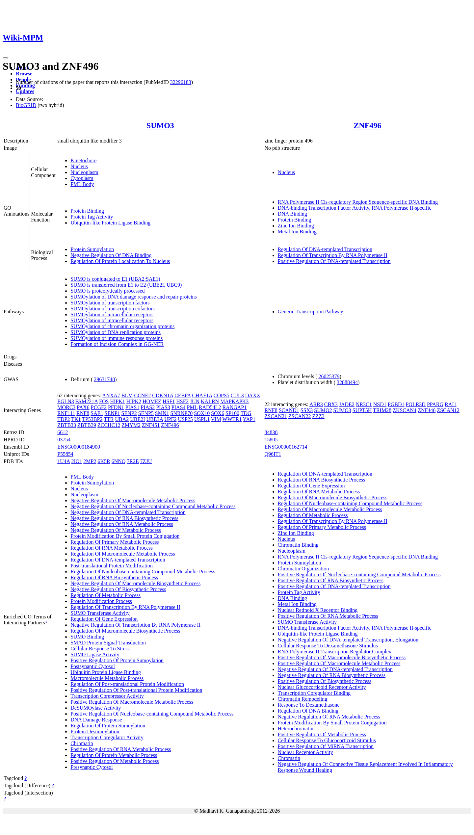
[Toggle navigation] (5, 58)
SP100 (232, 413)
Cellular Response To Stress (99, 648)
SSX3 (307, 410)
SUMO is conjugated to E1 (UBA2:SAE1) (115, 279)
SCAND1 (289, 410)
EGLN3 (65, 401)
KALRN (210, 401)
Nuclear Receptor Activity (305, 752)
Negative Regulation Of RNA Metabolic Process (121, 524)
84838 (271, 432)
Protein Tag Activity (91, 217)
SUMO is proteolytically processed (107, 291)
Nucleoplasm (84, 172)
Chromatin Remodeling (303, 699)
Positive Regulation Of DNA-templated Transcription (334, 261)
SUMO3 (160, 125)
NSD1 (379, 404)
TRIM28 (382, 410)
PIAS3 (163, 407)
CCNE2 (142, 395)
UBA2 (122, 419)
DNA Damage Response (96, 719)
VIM (216, 419)
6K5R (103, 461)
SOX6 (217, 413)
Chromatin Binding (298, 545)
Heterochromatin (295, 728)
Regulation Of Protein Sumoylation (107, 725)
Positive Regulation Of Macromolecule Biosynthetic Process (342, 657)
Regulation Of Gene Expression (104, 619)
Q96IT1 (273, 454)
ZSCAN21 (276, 416)
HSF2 (182, 401)
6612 (62, 432)
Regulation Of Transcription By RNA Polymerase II (332, 255)
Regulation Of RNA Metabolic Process (111, 548)
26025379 (329, 376)
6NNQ (119, 461)
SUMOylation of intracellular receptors (111, 314)
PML (192, 407)
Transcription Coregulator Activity (107, 737)
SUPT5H (362, 410)
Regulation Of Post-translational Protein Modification (127, 684)
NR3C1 (364, 404)
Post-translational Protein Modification (111, 565)
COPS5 (221, 395)
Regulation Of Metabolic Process (105, 595)
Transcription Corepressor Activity (107, 696)
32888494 (347, 382)
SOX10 (202, 413)
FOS (104, 401)
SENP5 (146, 413)
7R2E (133, 461)
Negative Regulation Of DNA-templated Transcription (127, 512)
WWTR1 (232, 419)
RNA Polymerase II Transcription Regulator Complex (334, 651)
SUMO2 (323, 410)
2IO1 (76, 461)
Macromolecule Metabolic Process (107, 678)
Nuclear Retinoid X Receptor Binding (318, 610)
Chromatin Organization (303, 568)
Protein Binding (87, 211)
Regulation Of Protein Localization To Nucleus (120, 261)
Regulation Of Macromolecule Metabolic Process (122, 554)
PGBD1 (396, 404)
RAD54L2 (210, 407)
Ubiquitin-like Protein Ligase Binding (110, 222)
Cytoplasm (81, 178)
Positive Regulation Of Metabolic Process (114, 761)
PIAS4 (178, 407)
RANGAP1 (234, 407)
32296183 (180, 82)
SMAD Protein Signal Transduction (108, 642)
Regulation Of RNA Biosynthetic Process (114, 577)
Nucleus (79, 166)
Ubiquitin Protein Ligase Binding (105, 672)
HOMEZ (152, 401)
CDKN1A (162, 395)
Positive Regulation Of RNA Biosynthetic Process (330, 580)
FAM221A (86, 401)
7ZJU (146, 461)
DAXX (252, 395)
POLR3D (415, 404)
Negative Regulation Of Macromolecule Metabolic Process (132, 500)
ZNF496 (367, 125)
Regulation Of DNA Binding (308, 711)
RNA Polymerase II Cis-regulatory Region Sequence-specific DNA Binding (358, 202)
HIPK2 (133, 401)
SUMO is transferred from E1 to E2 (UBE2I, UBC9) (126, 285)
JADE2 (347, 404)
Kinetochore (83, 160)
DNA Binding (292, 214)
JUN (194, 401)
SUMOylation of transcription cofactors (112, 308)
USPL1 (202, 419)
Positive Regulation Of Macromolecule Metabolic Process (131, 702)
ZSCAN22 (299, 416)
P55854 (65, 454)
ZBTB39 (86, 425)
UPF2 (170, 419)
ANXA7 (111, 395)
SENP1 (112, 413)
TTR (109, 419)
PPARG (435, 404)
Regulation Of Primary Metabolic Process (114, 542)
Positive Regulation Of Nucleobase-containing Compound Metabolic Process (151, 714)
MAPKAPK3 (234, 401)
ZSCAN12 (448, 410)
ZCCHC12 (108, 425)
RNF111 (66, 413)
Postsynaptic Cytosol (92, 666)
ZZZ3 (318, 416)
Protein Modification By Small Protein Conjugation (124, 536)
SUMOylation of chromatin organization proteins (122, 326)
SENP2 (129, 413)
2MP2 (89, 461)
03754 (63, 439)
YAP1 (249, 419)
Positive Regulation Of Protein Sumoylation (117, 660)
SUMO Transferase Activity (100, 613)
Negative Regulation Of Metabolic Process (115, 530)
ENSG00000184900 (78, 447)
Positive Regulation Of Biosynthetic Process (324, 681)
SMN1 (162, 413)
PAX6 (83, 407)
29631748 (104, 379)
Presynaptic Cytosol (91, 767)
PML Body (82, 184)
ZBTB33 (66, 425)
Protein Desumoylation (94, 731)
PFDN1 (116, 407)
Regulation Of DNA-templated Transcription (325, 249)
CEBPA (182, 395)
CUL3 (237, 395)
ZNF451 (151, 425)
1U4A (63, 461)
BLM (127, 395)
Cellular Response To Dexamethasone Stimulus (328, 645)
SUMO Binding (87, 636)
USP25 (185, 419)
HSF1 (169, 401)
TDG (246, 413)
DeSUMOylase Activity (95, 708)
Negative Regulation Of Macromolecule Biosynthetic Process (135, 583)
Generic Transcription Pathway (310, 311)
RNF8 (82, 413)
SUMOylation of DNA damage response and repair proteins (133, 297)
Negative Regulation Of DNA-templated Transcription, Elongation (348, 639)
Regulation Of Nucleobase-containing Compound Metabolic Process (142, 571)
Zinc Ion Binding (296, 225)
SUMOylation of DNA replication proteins (115, 332)
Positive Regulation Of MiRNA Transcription (326, 746)
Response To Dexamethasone (309, 705)
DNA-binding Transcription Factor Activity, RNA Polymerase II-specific (355, 208)
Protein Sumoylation (92, 249)
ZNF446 (426, 410)
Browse (24, 73)
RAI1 (451, 404)
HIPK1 (117, 401)
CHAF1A (202, 395)
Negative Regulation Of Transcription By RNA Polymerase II (135, 625)
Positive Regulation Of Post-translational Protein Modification (136, 690)
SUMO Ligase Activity (94, 654)
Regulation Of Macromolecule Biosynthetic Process (125, 631)
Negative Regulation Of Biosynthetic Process (118, 589)
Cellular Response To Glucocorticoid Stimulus (327, 740)
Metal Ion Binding (297, 231)
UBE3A (154, 419)
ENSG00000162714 (286, 447)
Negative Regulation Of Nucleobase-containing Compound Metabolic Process (152, 506)
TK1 (76, 419)
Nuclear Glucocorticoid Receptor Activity (322, 687)
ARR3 (316, 404)
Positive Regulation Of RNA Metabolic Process (120, 749)
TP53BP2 (92, 419)
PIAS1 (132, 407)
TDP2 (63, 419)
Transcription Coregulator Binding (314, 693)
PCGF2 (99, 407)
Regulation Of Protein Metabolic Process (113, 755)
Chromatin (81, 743)
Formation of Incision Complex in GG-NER (117, 344)
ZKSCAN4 (404, 410)
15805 (271, 439)
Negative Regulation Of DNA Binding (110, 255)
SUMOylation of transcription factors (109, 302)
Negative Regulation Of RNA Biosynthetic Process (124, 518)
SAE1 (97, 413)
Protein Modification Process (101, 601)
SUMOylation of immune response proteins (116, 338)
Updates (25, 91)
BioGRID (26, 105)
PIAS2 (148, 407)
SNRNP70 (182, 413)
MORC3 (66, 407)
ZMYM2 (131, 425)
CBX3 (331, 404)
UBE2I (137, 419)
